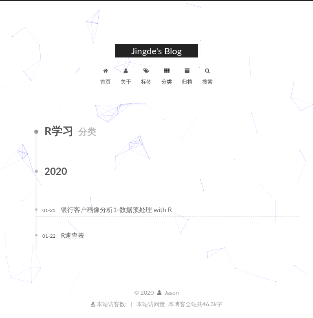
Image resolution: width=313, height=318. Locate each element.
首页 (105, 75)
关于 (126, 75)
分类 (166, 75)
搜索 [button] (207, 75)
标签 (146, 75)
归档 (187, 75)
